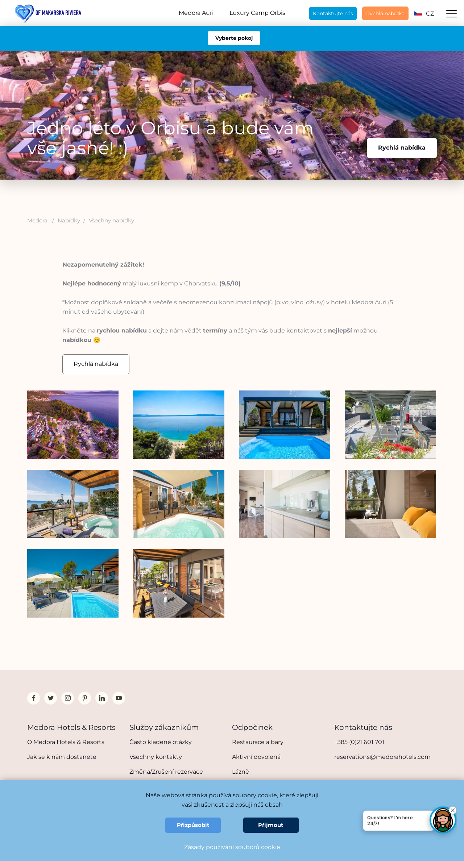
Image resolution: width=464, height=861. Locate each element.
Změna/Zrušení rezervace (166, 771)
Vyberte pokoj (234, 38)
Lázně (240, 771)
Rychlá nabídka (385, 13)
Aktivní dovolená (256, 756)
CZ (427, 13)
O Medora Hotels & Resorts (65, 742)
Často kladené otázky (160, 742)
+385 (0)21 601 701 (359, 742)
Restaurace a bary (257, 742)
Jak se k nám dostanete (61, 756)
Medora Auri (196, 12)
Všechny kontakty (155, 756)
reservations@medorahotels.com (382, 756)
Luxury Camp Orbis (257, 12)
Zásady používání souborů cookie (232, 847)
